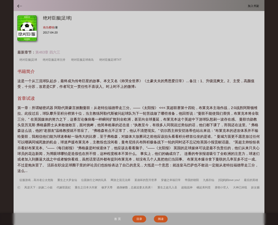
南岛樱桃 (48, 27)
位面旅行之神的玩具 (93, 179)
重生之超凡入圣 (167, 187)
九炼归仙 (208, 179)
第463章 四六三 (47, 52)
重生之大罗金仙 (67, 179)
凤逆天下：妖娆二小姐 (38, 187)
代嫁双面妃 (64, 187)
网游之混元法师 (120, 179)
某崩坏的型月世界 (145, 179)
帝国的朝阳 (192, 179)
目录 (139, 218)
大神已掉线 (240, 187)
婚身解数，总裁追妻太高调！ (135, 187)
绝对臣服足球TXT (111, 59)
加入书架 (254, 5)
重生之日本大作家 (86, 187)
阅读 (161, 218)
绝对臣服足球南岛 (83, 59)
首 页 (117, 218)
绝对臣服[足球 (29, 59)
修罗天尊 (107, 187)
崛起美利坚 (204, 187)
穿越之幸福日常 (171, 179)
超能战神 (187, 187)
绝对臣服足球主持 (55, 59)
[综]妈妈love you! (229, 179)
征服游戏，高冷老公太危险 (36, 179)
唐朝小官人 (222, 187)
